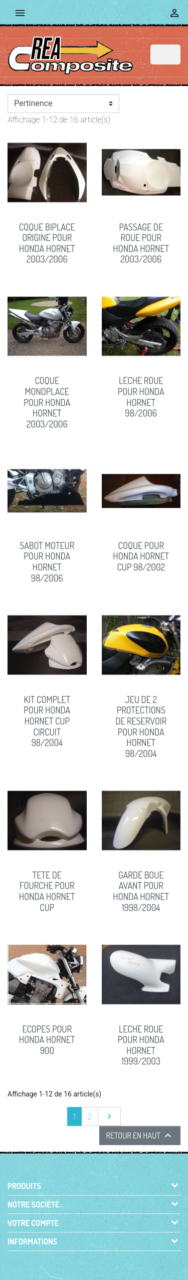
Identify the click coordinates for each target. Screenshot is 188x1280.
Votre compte (33, 1223)
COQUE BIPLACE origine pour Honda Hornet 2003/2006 (47, 243)
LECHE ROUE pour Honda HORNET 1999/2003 (141, 1045)
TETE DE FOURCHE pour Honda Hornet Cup (47, 891)
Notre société (34, 1205)
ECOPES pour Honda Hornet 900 (47, 1040)
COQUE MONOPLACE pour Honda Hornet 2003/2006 (47, 402)
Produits (24, 1186)
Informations (32, 1241)
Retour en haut (140, 1136)
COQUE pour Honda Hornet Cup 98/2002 (141, 556)
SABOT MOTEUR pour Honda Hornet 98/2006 (47, 562)
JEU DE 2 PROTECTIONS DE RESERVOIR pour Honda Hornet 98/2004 (140, 726)
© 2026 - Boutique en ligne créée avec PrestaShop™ (96, 1261)
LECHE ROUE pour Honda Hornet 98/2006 (141, 396)
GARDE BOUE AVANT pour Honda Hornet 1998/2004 (141, 891)
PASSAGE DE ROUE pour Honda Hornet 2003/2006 (141, 243)
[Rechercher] (165, 54)
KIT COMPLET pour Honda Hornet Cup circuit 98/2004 (47, 721)
